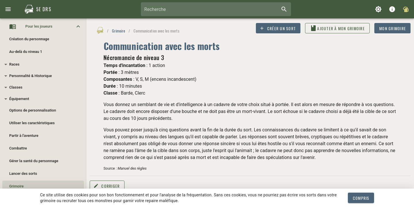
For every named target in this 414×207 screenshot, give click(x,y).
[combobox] (216, 9)
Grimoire (118, 31)
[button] (43, 26)
